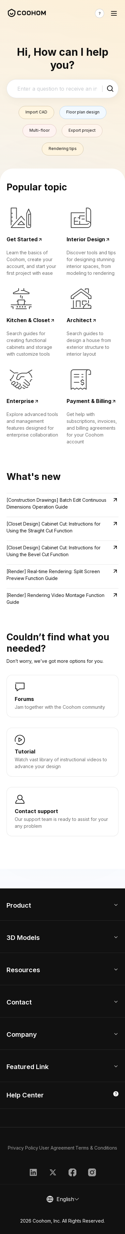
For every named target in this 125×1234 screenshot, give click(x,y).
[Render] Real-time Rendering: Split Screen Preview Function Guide (53, 575)
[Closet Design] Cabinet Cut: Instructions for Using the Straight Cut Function (54, 527)
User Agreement (56, 1148)
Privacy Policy (23, 1148)
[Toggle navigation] (114, 13)
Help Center (25, 1095)
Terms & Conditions (96, 1148)
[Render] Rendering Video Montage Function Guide (55, 598)
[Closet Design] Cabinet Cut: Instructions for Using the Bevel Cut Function (54, 551)
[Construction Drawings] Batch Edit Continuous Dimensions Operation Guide (56, 503)
